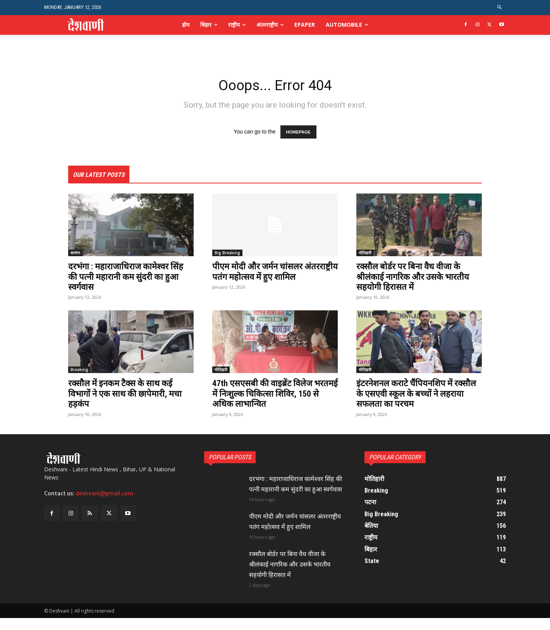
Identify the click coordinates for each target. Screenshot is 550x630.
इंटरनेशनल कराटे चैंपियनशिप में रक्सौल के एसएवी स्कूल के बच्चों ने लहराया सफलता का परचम (413, 395)
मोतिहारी (365, 254)
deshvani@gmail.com (104, 495)
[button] (500, 8)
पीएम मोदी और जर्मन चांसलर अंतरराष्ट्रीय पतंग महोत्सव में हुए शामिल (263, 278)
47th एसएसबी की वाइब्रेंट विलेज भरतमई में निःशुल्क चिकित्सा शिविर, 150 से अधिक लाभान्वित (271, 395)
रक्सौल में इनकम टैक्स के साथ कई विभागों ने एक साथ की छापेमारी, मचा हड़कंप (129, 395)
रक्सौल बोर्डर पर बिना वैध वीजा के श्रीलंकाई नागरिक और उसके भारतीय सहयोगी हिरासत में (417, 278)
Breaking (79, 371)
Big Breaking (227, 254)
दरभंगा (75, 254)
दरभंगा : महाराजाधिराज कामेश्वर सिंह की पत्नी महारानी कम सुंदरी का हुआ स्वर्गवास (127, 278)
